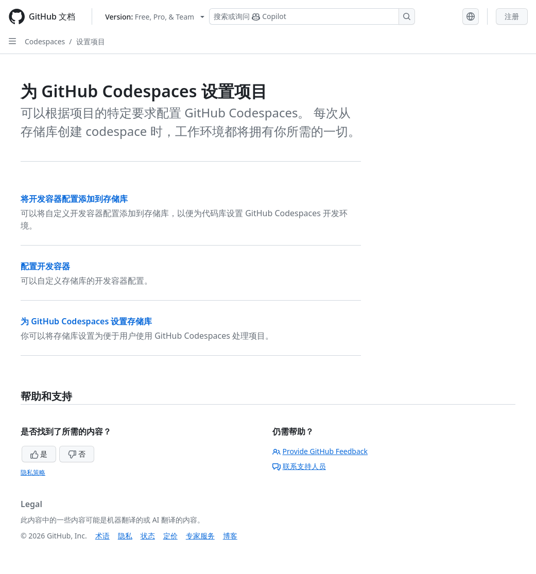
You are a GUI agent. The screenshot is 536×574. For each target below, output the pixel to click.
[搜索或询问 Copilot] (312, 16)
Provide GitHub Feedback (320, 451)
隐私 (125, 536)
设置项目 (90, 41)
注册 (512, 16)
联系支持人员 (299, 466)
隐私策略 (33, 472)
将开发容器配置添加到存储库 (74, 198)
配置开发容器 (45, 266)
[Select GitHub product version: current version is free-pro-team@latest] (154, 17)
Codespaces (45, 41)
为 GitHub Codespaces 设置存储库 (86, 321)
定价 (170, 536)
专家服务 (200, 536)
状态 (148, 536)
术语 (102, 536)
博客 (230, 536)
